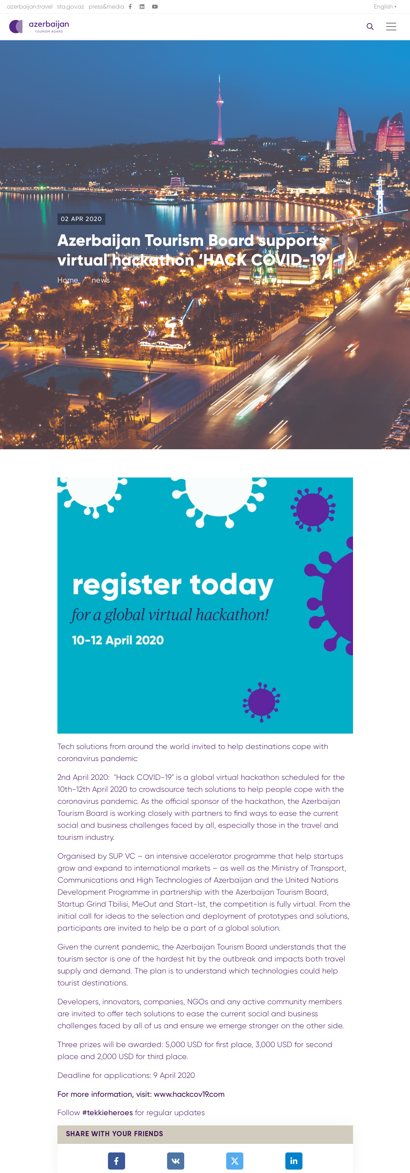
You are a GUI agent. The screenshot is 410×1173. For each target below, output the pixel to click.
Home (67, 279)
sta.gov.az (70, 6)
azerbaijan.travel (30, 6)
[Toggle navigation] (391, 26)
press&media (106, 6)
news (100, 279)
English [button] (384, 6)
